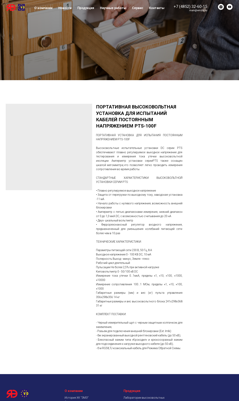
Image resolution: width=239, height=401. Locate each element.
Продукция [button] (85, 8)
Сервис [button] (137, 8)
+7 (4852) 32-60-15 (190, 6)
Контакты (156, 8)
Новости (64, 8)
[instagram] (221, 7)
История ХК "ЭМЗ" (77, 397)
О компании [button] (43, 8)
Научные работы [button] (113, 8)
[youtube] (230, 7)
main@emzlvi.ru (198, 10)
